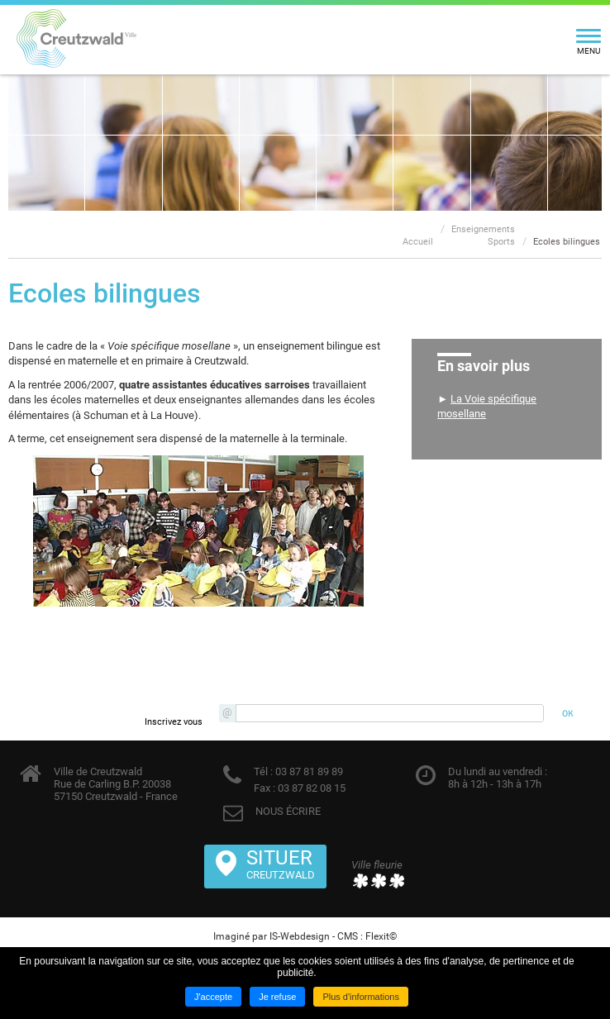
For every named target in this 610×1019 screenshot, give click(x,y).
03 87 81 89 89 (308, 771)
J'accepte (213, 997)
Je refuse (277, 997)
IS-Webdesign (299, 936)
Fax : (264, 788)
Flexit (377, 936)
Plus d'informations (360, 997)
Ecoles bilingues (566, 241)
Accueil (418, 241)
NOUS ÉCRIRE (288, 811)
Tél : (263, 771)
